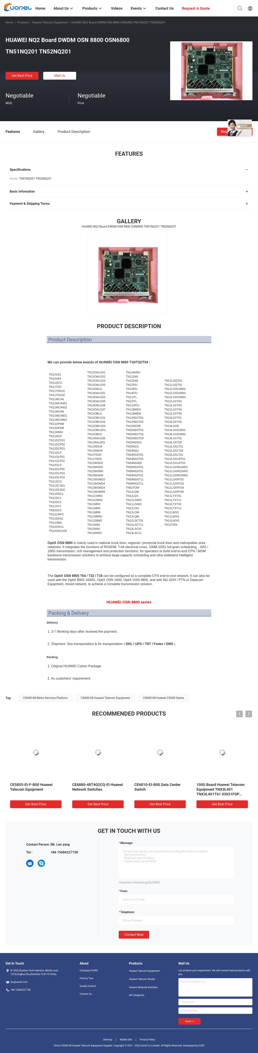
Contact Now (133, 935)
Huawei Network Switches (143, 987)
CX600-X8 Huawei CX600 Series (163, 698)
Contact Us (86, 994)
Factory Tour (86, 978)
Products (23, 22)
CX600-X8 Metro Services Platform (45, 698)
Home (9, 22)
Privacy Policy (147, 1039)
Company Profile (89, 970)
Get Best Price (22, 76)
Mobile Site (126, 1039)
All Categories (136, 995)
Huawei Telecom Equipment (50, 22)
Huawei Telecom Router (142, 979)
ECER (201, 1045)
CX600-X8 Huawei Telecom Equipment (105, 698)
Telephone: (127, 912)
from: (124, 891)
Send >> (189, 1021)
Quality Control (88, 986)
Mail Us (59, 76)
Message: (126, 843)
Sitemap (107, 1039)
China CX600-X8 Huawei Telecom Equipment (78, 1045)
